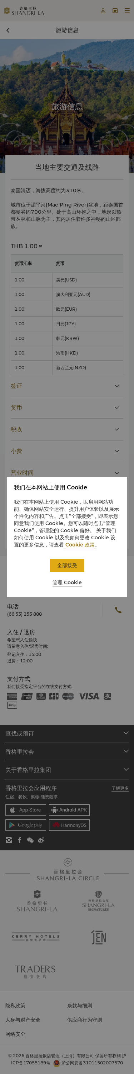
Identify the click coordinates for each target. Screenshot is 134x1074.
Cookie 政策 (80, 544)
